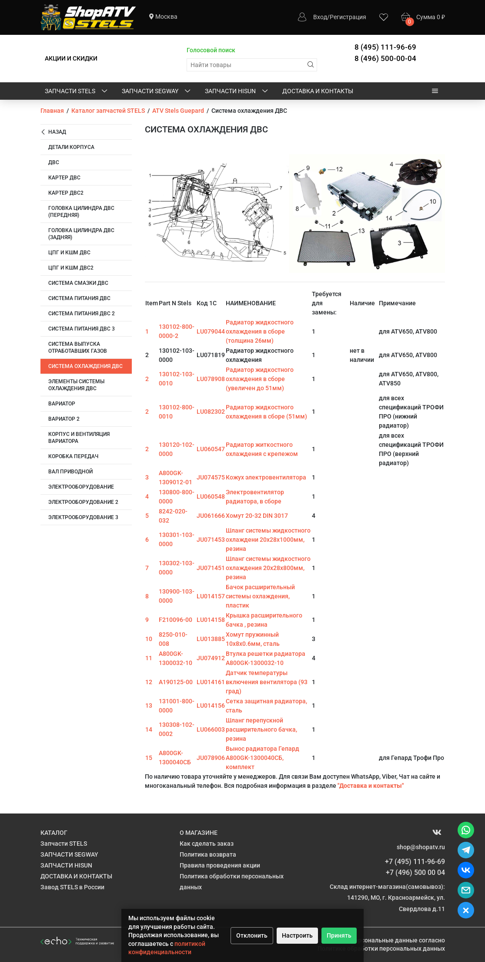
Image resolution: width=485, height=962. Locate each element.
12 (148, 681)
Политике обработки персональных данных (381, 948)
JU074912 (211, 658)
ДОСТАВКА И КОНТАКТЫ (317, 91)
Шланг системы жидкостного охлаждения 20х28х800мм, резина (268, 568)
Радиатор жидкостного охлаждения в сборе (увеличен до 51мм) (260, 379)
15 (148, 757)
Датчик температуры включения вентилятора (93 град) (267, 682)
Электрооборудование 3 (83, 517)
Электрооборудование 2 (83, 502)
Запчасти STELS (77, 91)
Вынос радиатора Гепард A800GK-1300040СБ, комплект (262, 757)
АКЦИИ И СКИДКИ (71, 58)
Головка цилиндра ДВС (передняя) (81, 211)
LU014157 (211, 596)
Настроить (297, 935)
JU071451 (211, 567)
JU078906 (211, 757)
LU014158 (211, 619)
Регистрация (348, 17)
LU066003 (211, 729)
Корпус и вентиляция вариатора (79, 437)
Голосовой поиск (211, 50)
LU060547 (211, 449)
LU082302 (211, 411)
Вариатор (61, 404)
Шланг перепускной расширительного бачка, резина (261, 729)
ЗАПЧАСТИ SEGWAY (157, 91)
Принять (339, 935)
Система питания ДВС (79, 298)
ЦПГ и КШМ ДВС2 (71, 268)
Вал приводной (70, 472)
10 (148, 638)
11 (148, 658)
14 (148, 729)
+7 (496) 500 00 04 (415, 872)
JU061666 (211, 515)
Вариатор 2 (64, 419)
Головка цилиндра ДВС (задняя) (81, 233)
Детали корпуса (71, 147)
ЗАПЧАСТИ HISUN (237, 91)
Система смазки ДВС (78, 283)
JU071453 (211, 539)
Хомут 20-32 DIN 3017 (257, 515)
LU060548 (211, 496)
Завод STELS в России (72, 887)
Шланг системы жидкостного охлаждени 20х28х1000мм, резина (268, 539)
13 (148, 705)
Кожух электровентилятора (266, 477)
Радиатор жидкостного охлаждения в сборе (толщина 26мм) (260, 331)
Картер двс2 (66, 193)
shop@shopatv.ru (421, 847)
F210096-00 (175, 619)
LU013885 (211, 638)
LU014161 (211, 681)
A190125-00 (176, 681)
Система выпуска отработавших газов (77, 347)
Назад (53, 132)
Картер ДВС (64, 178)
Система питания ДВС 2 (81, 314)
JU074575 (211, 477)
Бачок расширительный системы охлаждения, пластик (260, 596)
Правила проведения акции (220, 865)
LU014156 (211, 705)
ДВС (53, 162)
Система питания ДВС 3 (81, 329)
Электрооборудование (81, 487)
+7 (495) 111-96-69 (415, 861)
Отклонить (252, 935)
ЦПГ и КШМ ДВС (69, 253)
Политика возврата (208, 854)
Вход (320, 17)
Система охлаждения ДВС (85, 366)
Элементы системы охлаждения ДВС (76, 385)
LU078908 (211, 378)
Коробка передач (73, 456)
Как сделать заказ (207, 843)
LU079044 (211, 331)
